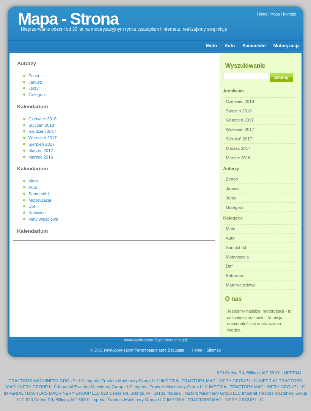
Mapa (275, 14)
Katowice (234, 275)
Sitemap (213, 350)
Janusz (232, 188)
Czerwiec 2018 (240, 101)
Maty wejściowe (241, 285)
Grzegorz (234, 207)
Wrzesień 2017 (240, 129)
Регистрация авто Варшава (159, 350)
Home (262, 14)
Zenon (232, 179)
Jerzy (231, 198)
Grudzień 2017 (240, 120)
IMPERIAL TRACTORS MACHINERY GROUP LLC (209, 380)
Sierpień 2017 (239, 139)
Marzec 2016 (238, 158)
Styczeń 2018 (239, 111)
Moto (211, 45)
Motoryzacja (286, 45)
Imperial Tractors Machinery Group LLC (122, 380)
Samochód (253, 45)
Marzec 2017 (238, 148)
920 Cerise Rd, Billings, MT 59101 (249, 373)
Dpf (229, 266)
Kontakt (289, 14)
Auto (230, 45)
